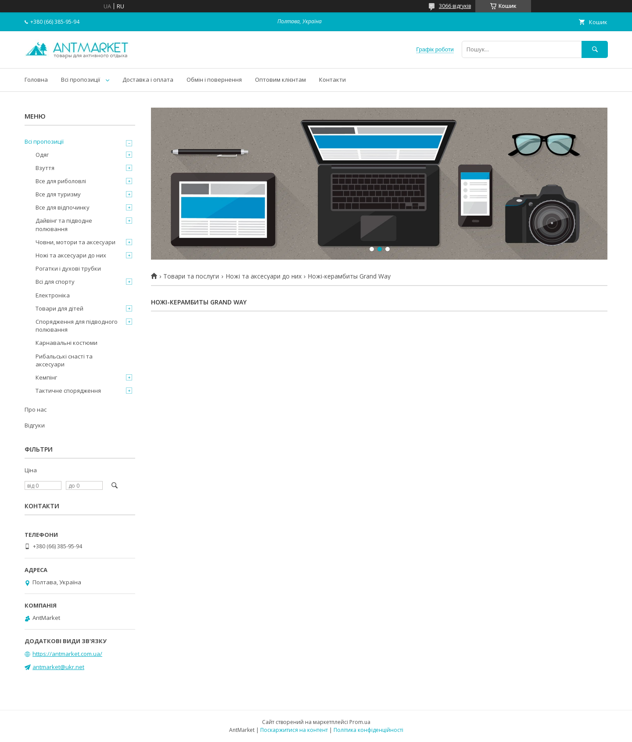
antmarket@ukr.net (58, 666)
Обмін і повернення (214, 79)
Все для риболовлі (61, 181)
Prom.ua (359, 722)
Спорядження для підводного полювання (77, 325)
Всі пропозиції (80, 79)
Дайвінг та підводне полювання (64, 224)
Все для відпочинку (63, 207)
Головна (36, 79)
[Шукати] (595, 49)
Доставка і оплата (147, 79)
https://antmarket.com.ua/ (67, 653)
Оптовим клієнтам (280, 79)
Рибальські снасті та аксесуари (64, 360)
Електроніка (53, 295)
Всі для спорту (55, 282)
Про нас (36, 409)
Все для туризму (58, 194)
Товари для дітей (59, 308)
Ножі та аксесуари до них (264, 276)
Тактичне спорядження (68, 391)
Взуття (45, 168)
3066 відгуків (455, 6)
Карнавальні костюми (66, 343)
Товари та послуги (191, 276)
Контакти (332, 79)
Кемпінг (46, 377)
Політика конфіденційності (368, 730)
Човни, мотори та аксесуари (75, 242)
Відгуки (35, 425)
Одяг (42, 155)
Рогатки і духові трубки (68, 268)
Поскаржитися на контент (294, 730)
